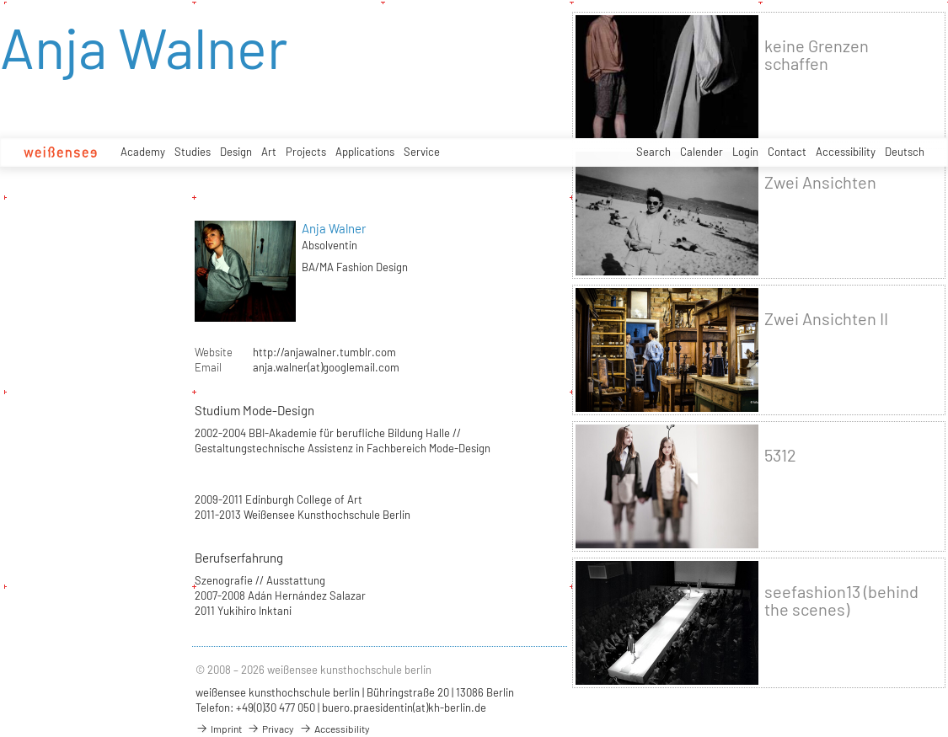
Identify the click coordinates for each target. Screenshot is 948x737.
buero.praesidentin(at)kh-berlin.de (404, 707)
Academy (143, 151)
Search (653, 151)
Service (422, 151)
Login (745, 151)
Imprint (218, 728)
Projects (306, 151)
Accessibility (846, 151)
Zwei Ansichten (820, 182)
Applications (364, 151)
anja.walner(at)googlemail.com (326, 367)
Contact (787, 151)
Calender (701, 151)
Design (236, 151)
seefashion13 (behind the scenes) (841, 600)
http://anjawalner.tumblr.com (324, 352)
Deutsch (904, 151)
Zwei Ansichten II (826, 319)
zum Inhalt (0, 0)
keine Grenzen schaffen (816, 54)
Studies (192, 151)
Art (268, 151)
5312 (780, 455)
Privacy (270, 728)
